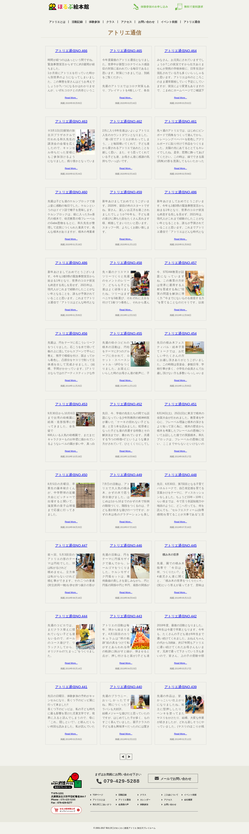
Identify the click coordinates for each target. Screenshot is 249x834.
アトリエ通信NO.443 (126, 616)
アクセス (126, 21)
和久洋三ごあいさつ (102, 804)
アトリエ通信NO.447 (71, 545)
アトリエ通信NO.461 (180, 121)
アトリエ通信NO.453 (71, 404)
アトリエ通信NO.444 (71, 616)
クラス (110, 21)
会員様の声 (123, 804)
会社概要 (188, 800)
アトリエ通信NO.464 (180, 51)
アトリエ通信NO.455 (126, 333)
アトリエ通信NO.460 (71, 192)
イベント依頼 (169, 21)
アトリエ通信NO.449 (126, 475)
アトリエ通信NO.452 (126, 404)
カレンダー (145, 800)
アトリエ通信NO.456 (71, 333)
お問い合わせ (146, 21)
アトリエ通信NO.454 (180, 333)
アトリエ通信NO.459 (126, 192)
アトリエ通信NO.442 (180, 616)
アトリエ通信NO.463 (71, 121)
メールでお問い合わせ (174, 778)
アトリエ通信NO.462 (126, 121)
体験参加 (94, 21)
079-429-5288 (118, 781)
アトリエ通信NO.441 (71, 687)
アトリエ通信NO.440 (126, 687)
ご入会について (171, 795)
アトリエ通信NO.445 (180, 545)
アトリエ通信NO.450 (71, 475)
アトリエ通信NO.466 (71, 51)
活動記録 (77, 21)
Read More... (71, 97)
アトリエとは (57, 21)
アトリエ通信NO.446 (126, 545)
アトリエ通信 (192, 21)
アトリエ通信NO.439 (180, 687)
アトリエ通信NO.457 (180, 263)
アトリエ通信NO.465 (126, 51)
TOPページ (98, 795)
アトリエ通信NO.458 (126, 263)
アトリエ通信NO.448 (180, 475)
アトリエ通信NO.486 (180, 192)
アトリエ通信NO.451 (180, 404)
